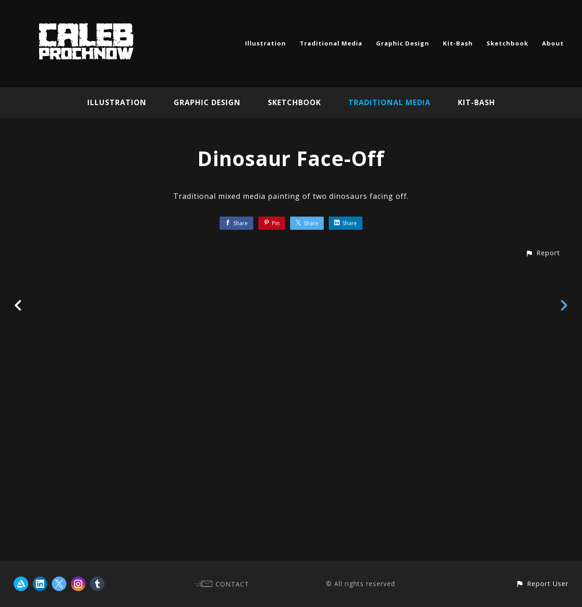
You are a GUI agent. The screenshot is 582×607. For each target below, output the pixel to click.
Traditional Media (331, 43)
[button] (543, 543)
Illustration (265, 43)
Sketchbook (507, 43)
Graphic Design (402, 43)
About (553, 43)
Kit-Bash (458, 43)
